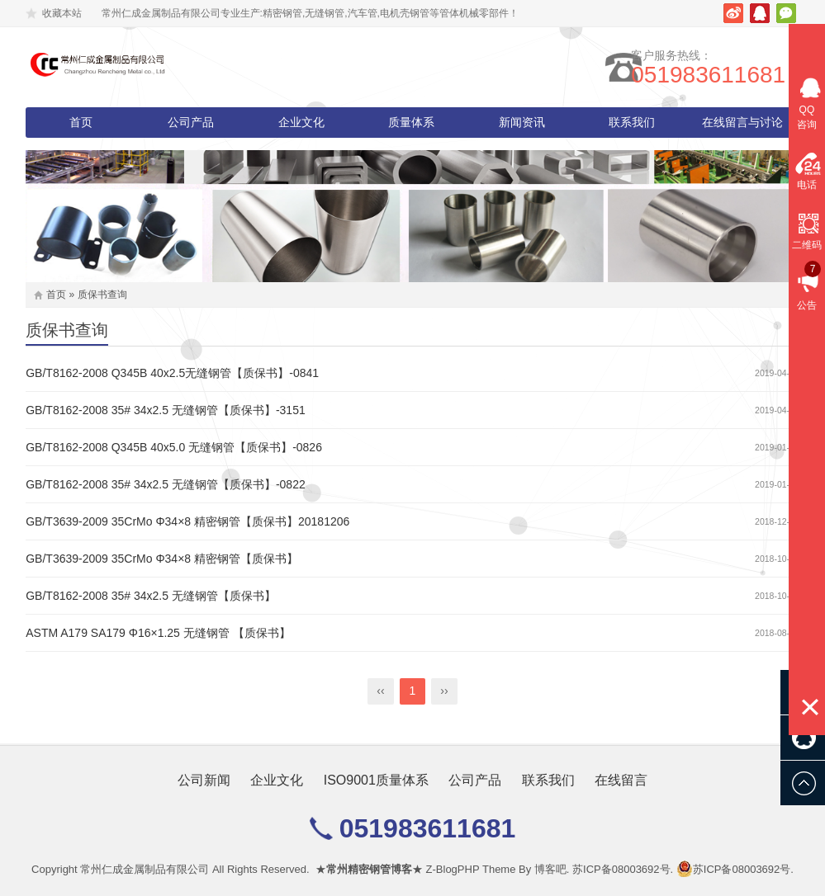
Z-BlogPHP (453, 869)
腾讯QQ (760, 13)
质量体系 (411, 122)
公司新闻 (204, 780)
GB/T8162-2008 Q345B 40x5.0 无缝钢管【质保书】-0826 (174, 447)
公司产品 (191, 122)
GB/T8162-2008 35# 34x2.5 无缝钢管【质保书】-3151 (166, 410)
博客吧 (550, 869)
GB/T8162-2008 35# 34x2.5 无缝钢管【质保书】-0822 (166, 484)
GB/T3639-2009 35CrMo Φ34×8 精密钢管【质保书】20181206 (187, 521)
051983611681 (722, 74)
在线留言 (621, 780)
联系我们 (632, 122)
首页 (80, 122)
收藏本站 (62, 13)
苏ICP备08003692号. (622, 869)
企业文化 (301, 122)
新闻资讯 (522, 122)
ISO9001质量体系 (376, 780)
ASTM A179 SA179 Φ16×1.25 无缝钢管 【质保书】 (158, 632)
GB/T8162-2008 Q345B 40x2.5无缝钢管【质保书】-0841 (172, 373)
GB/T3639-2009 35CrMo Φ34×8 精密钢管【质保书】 (162, 558)
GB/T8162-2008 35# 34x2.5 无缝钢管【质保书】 (151, 595)
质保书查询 (102, 294)
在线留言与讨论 (742, 122)
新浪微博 (733, 13)
